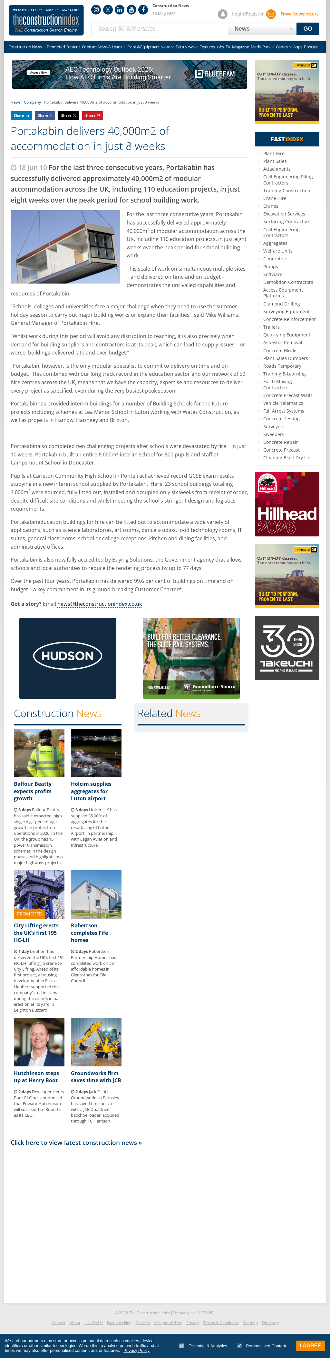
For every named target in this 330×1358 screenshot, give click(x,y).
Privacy (192, 1322)
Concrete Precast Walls (288, 395)
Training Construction (286, 190)
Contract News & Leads (102, 47)
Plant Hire (274, 153)
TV (228, 47)
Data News (185, 47)
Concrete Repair (280, 442)
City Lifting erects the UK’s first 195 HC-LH (36, 933)
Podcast (311, 47)
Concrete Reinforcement (289, 319)
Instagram (96, 10)
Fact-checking (119, 1322)
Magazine (240, 47)
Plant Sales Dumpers (285, 358)
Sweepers (273, 434)
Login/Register (248, 14)
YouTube (131, 10)
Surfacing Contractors (286, 221)
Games (282, 47)
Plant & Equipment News (148, 47)
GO (308, 28)
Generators (275, 258)
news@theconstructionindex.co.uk (99, 603)
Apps (297, 47)
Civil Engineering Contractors (281, 232)
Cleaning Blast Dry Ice (286, 457)
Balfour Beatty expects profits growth (33, 791)
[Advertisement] (129, 1223)
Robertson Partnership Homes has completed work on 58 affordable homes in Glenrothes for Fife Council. (93, 966)
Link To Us (93, 1322)
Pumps (270, 267)
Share (19, 115)
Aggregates (275, 243)
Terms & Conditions (221, 1322)
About (75, 1322)
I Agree (310, 1345)
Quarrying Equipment (286, 335)
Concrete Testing (281, 418)
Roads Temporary (282, 366)
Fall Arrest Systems (283, 411)
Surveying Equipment (286, 311)
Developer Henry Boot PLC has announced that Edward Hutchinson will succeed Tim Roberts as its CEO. (39, 1103)
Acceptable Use (168, 1322)
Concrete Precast (281, 450)
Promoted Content (63, 47)
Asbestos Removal (282, 342)
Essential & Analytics (203, 1345)
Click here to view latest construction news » (76, 1142)
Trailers (271, 327)
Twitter (108, 10)
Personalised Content (261, 1345)
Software (272, 274)
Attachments (277, 169)
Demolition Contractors (288, 282)
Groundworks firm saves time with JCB (96, 1077)
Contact (58, 1322)
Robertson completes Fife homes (89, 933)
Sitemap (250, 1322)
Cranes (270, 206)
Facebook (143, 10)
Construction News (25, 47)
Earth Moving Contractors (277, 384)
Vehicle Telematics (283, 403)
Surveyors (274, 427)
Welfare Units (278, 251)
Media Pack (261, 47)
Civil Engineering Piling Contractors (288, 179)
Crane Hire (274, 198)
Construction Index (46, 20)
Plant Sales (275, 161)
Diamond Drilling (281, 304)
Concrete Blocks (280, 350)
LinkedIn (119, 10)
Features (207, 47)
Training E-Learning (284, 374)
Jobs (220, 47)
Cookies (143, 1322)
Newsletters (299, 14)
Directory (270, 1322)
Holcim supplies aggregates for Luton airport (91, 791)
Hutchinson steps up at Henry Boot (36, 1077)
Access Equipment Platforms (283, 293)
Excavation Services (284, 214)
